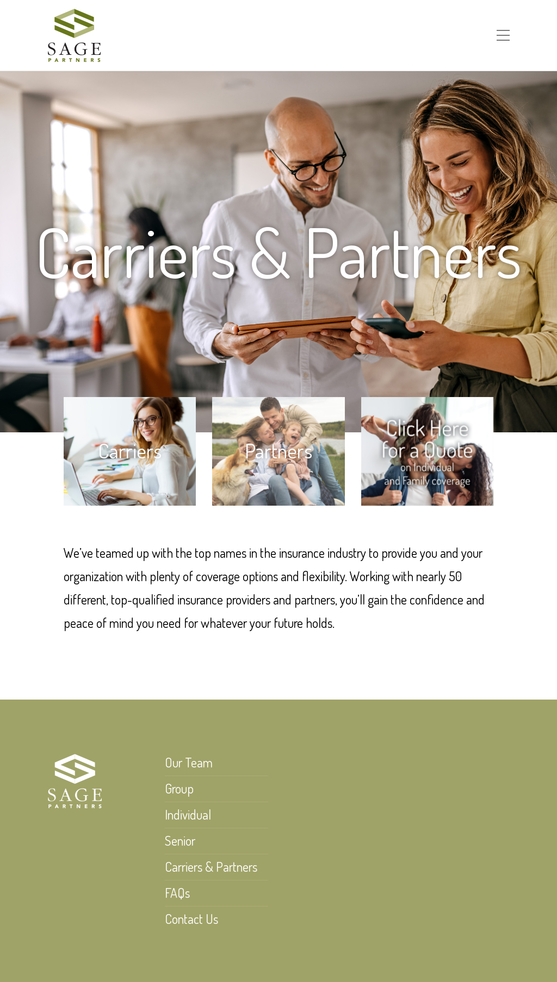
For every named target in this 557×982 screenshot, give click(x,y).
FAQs (177, 892)
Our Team (189, 762)
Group (179, 788)
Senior (180, 840)
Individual (188, 814)
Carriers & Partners (211, 866)
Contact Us (191, 918)
